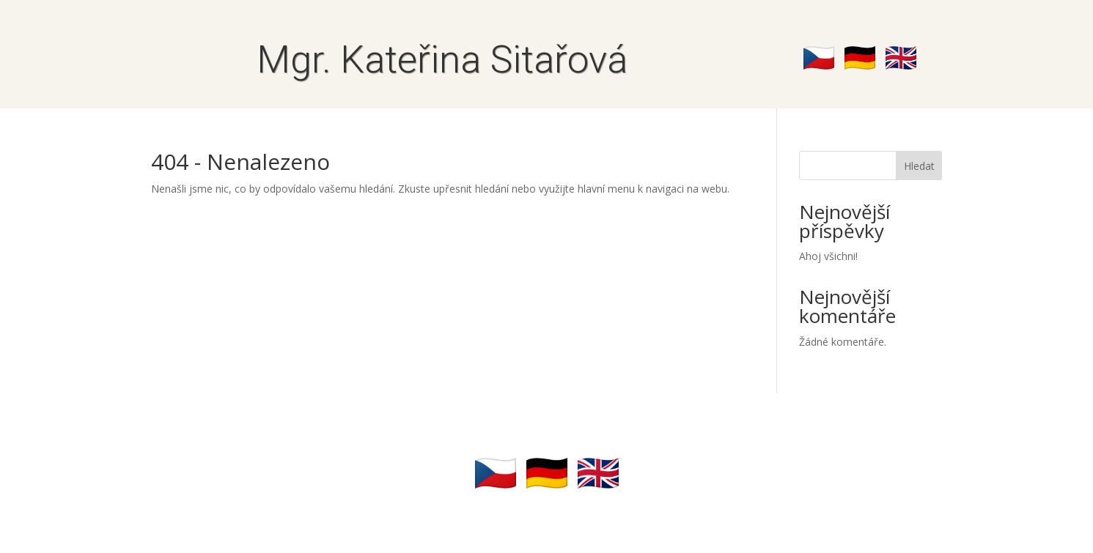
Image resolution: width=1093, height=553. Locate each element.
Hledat (919, 166)
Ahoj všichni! (828, 256)
